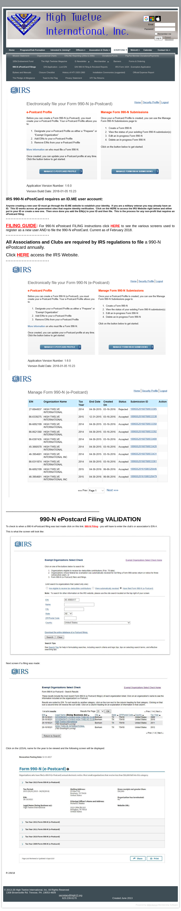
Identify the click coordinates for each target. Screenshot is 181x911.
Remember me (164, 34)
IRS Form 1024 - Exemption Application (133, 67)
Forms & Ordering (137, 61)
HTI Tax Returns (97, 78)
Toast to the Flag (50, 78)
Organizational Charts (46, 56)
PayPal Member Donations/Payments (142, 56)
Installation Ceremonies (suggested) (109, 72)
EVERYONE (119, 50)
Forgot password (169, 38)
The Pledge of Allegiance (24, 78)
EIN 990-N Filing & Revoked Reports (91, 67)
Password (148, 29)
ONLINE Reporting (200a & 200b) (79, 56)
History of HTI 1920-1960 (73, 72)
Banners (117, 61)
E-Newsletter (80, 61)
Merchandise (100, 61)
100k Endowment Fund (23, 61)
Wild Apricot (152, 905)
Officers (80, 50)
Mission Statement (21, 56)
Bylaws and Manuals (22, 72)
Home (11, 50)
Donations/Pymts (110, 56)
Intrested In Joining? (60, 50)
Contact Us (163, 50)
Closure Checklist (47, 72)
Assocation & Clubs (98, 50)
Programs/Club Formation (32, 50)
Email (150, 24)
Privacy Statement (74, 78)
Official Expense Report (143, 72)
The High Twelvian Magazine (54, 61)
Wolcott (134, 50)
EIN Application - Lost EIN (55, 67)
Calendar (148, 50)
